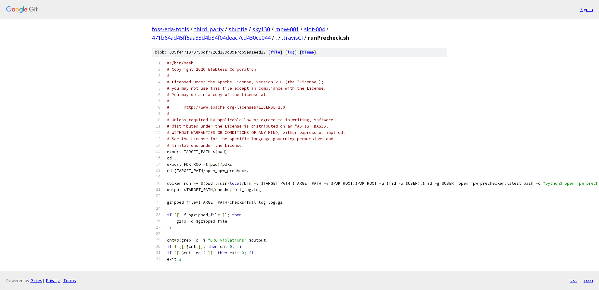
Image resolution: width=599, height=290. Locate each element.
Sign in (586, 9)
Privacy (53, 280)
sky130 (261, 29)
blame (308, 52)
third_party (209, 29)
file (275, 52)
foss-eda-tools (170, 29)
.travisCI (292, 37)
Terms (69, 280)
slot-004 (314, 29)
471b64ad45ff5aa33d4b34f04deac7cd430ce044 (211, 37)
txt (573, 280)
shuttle (238, 29)
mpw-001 (287, 29)
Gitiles (36, 280)
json (588, 280)
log (291, 52)
